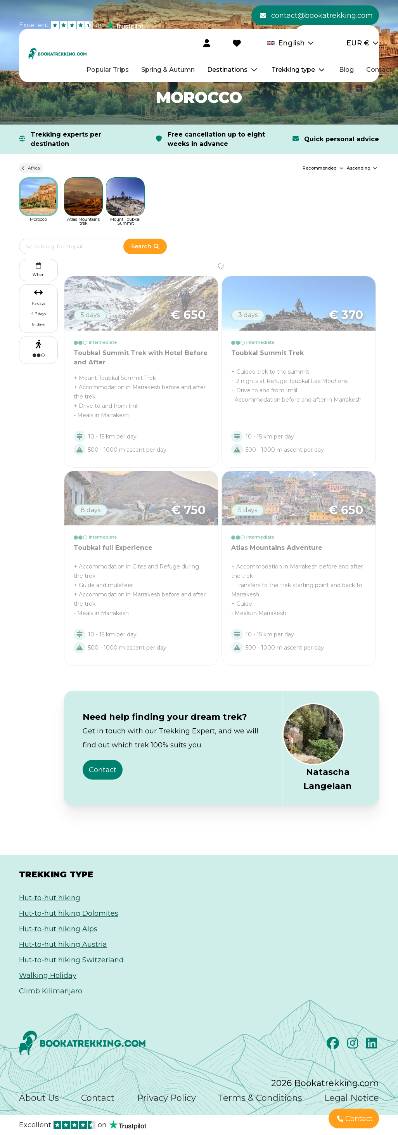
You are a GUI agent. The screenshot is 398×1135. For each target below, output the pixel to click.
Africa (31, 168)
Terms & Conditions (260, 1098)
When (39, 269)
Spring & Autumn (168, 69)
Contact (379, 69)
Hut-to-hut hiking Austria (63, 944)
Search (145, 246)
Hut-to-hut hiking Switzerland (71, 960)
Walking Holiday (47, 975)
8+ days (38, 324)
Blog (346, 69)
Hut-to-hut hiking (49, 898)
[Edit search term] (79, 246)
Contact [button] (102, 770)
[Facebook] (334, 1045)
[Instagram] (353, 1045)
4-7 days (38, 314)
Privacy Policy (166, 1098)
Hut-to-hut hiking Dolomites (68, 913)
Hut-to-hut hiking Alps (58, 929)
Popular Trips (108, 69)
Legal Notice (351, 1098)
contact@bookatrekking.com (316, 15)
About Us (39, 1098)
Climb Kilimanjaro (50, 991)
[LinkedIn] (372, 1045)
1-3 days (38, 303)
